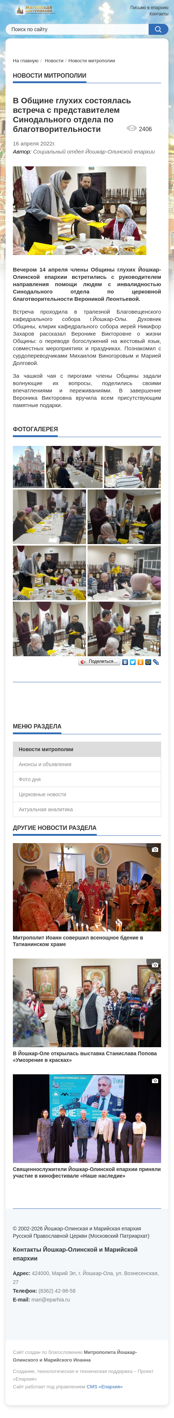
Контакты (158, 14)
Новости (54, 60)
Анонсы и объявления (45, 764)
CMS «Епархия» (105, 1386)
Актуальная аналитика (46, 809)
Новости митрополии (91, 60)
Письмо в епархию (149, 7)
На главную (26, 60)
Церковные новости (42, 794)
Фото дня (30, 779)
